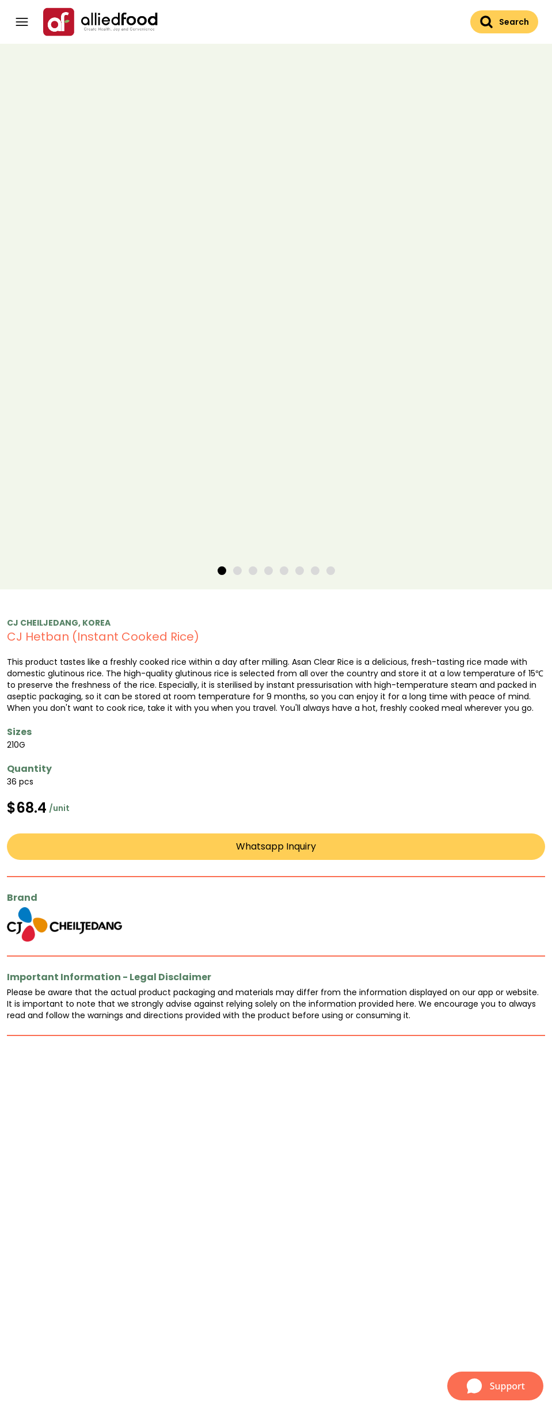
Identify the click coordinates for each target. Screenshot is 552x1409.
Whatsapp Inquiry (276, 846)
